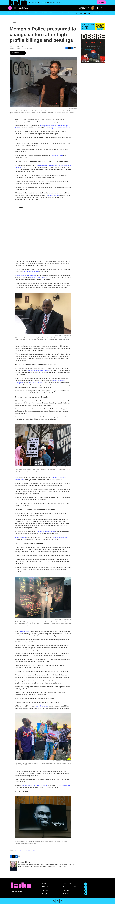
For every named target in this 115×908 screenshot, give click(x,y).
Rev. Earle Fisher (23, 635)
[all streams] (101, 11)
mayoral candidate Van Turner (39, 281)
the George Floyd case (63, 789)
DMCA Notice (66, 897)
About (61, 16)
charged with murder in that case (59, 131)
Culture (35, 16)
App (103, 16)
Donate (103, 4)
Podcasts (51, 16)
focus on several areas (36, 386)
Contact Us (66, 894)
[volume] (14, 11)
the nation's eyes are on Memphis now (34, 789)
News (20, 16)
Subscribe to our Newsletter (70, 890)
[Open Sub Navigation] (16, 16)
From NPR (13, 26)
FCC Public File (67, 887)
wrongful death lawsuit (41, 709)
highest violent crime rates (30, 275)
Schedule (11, 16)
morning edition (30, 853)
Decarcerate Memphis (60, 541)
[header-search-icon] (95, 4)
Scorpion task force (56, 159)
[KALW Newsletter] (93, 30)
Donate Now (45, 894)
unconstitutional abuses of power (38, 374)
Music (27, 16)
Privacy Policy (45, 897)
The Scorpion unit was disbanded (25, 279)
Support (69, 16)
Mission (44, 887)
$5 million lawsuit (53, 199)
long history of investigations (46, 535)
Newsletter (96, 16)
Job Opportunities (46, 890)
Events (44, 16)
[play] (10, 11)
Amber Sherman (20, 541)
